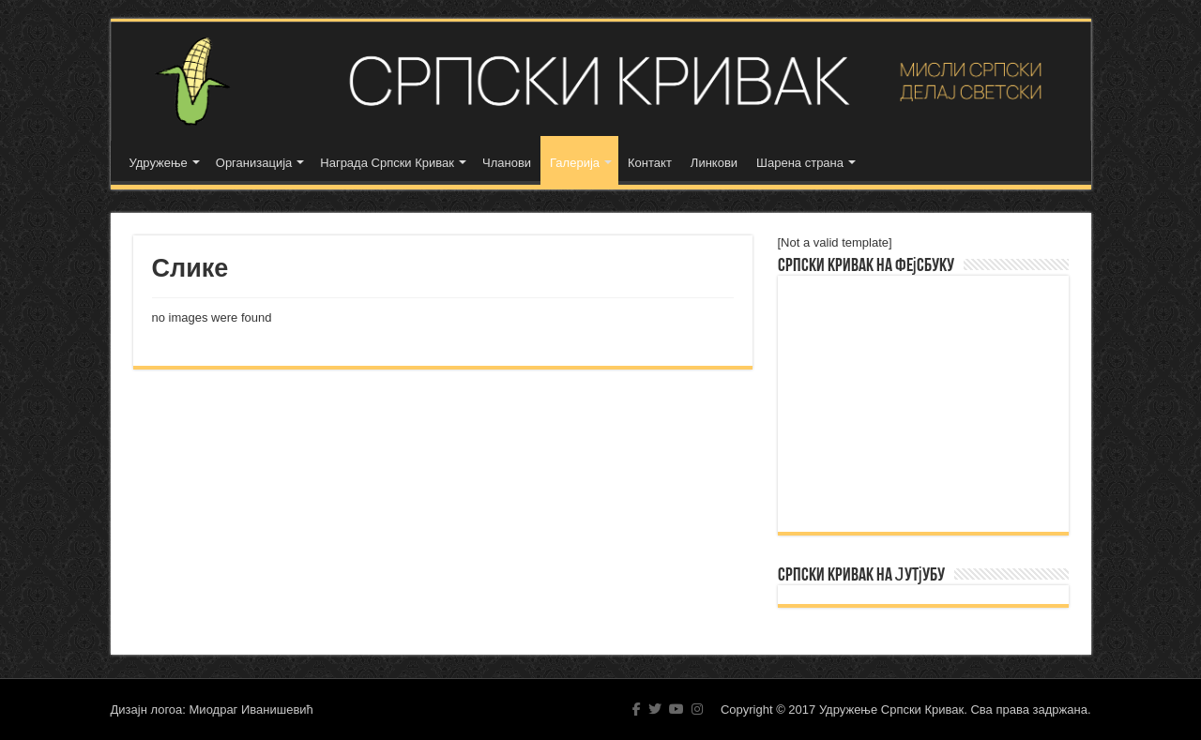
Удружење (158, 163)
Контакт (650, 163)
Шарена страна (800, 163)
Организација (254, 163)
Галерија (575, 163)
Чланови (506, 163)
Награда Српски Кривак (387, 163)
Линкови (714, 163)
